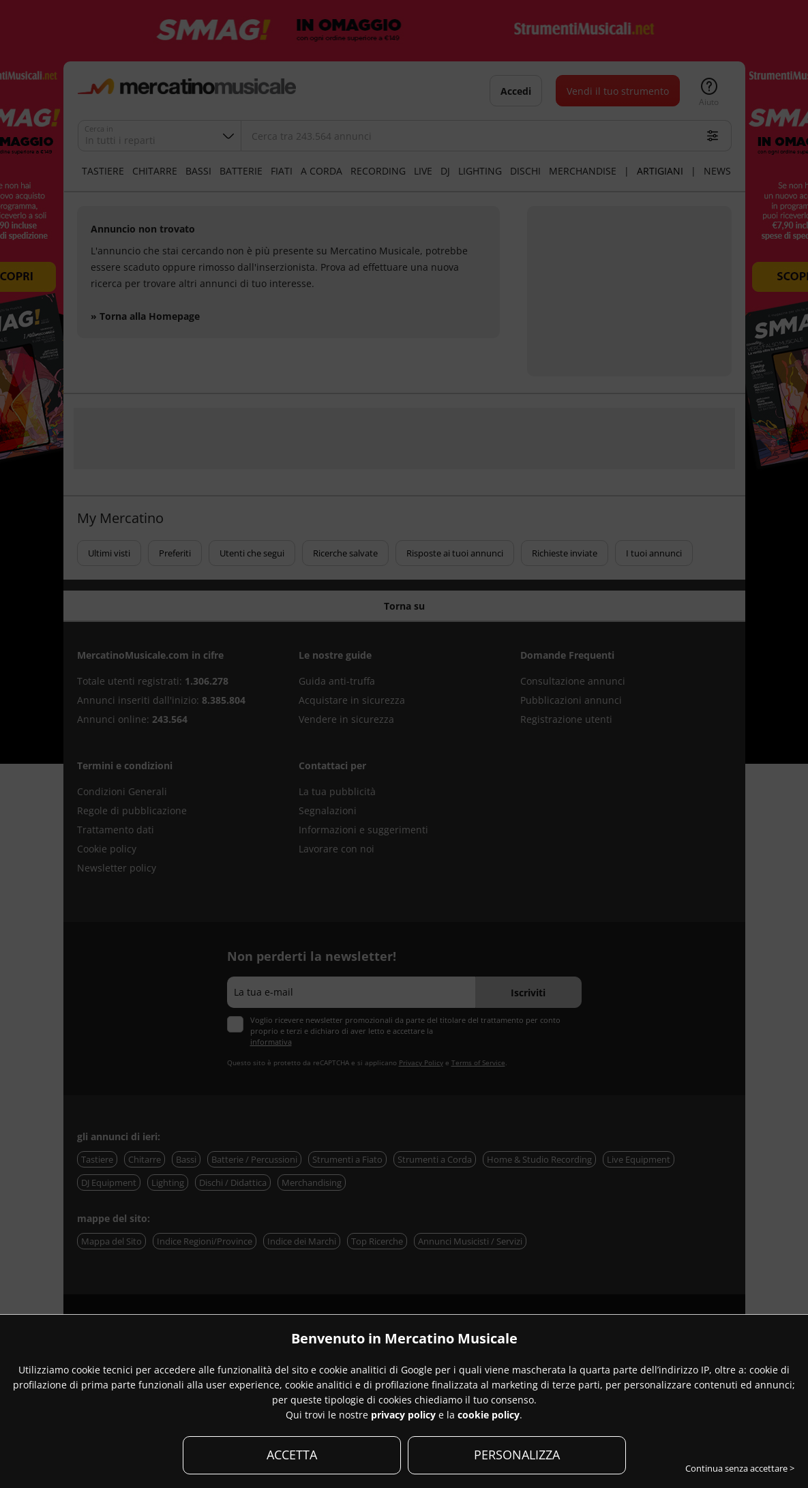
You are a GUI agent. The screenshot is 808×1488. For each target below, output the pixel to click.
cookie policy (489, 1414)
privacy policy (403, 1414)
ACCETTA (292, 1454)
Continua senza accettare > (739, 1468)
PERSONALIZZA (517, 1454)
